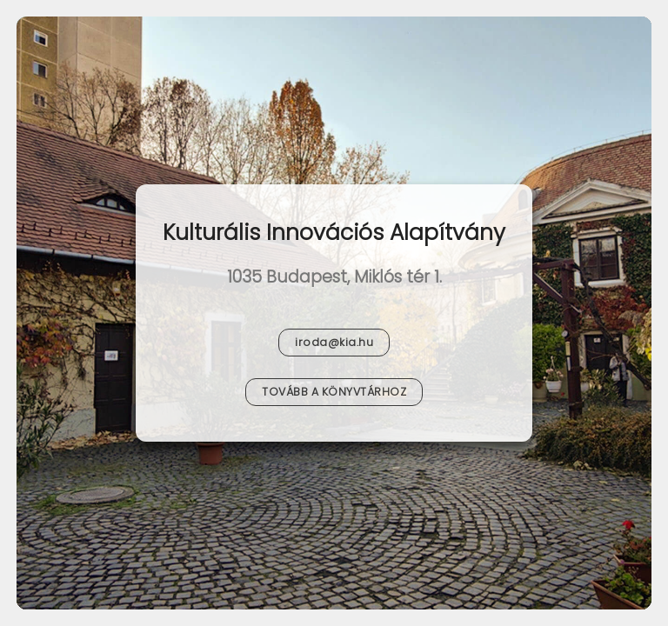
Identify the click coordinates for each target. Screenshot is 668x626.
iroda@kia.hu (334, 342)
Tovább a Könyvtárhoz (334, 391)
